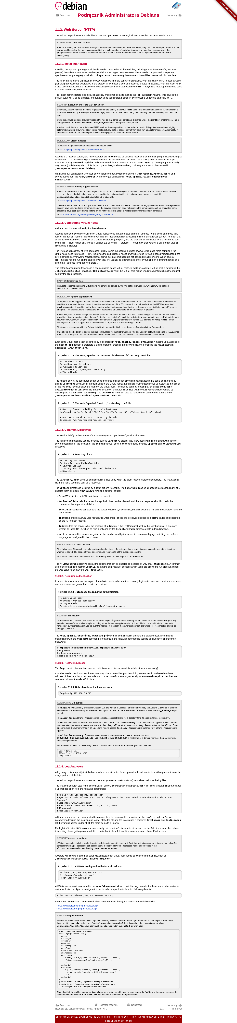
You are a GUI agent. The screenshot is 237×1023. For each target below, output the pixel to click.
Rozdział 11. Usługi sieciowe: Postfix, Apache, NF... (81, 1006)
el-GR (82, 1016)
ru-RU (178, 1016)
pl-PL (156, 1016)
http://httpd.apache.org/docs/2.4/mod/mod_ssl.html (83, 201)
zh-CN (121, 1021)
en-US (89, 1016)
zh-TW (129, 1021)
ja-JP (134, 1016)
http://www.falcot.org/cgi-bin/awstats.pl (77, 908)
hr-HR (117, 1016)
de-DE (74, 1016)
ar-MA (59, 1016)
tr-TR (107, 1021)
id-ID (123, 1016)
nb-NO (149, 1016)
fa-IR (103, 1016)
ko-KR (141, 1016)
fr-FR (109, 1016)
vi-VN (114, 1021)
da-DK (66, 1016)
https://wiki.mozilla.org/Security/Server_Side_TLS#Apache (86, 214)
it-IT (129, 1016)
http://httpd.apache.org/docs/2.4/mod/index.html (82, 149)
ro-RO (171, 1016)
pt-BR (163, 1016)
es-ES (97, 1016)
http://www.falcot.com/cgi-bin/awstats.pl (78, 905)
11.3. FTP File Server (171, 1006)
